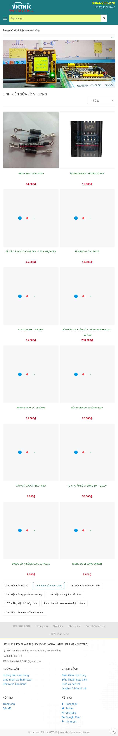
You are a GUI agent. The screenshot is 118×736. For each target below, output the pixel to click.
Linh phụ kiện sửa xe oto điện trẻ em (64, 603)
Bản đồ (7, 708)
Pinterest (69, 721)
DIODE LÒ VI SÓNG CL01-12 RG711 (31, 564)
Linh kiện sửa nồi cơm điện (85, 585)
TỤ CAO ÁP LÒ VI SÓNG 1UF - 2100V (87, 486)
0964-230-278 (103, 3)
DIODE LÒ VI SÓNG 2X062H (87, 564)
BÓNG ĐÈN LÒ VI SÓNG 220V (87, 407)
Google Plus (71, 717)
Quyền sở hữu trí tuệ (74, 688)
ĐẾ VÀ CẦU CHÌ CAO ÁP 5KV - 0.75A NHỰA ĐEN (31, 251)
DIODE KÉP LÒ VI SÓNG (31, 173)
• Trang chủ (41, 626)
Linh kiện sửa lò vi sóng (49, 585)
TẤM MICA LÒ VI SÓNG (87, 251)
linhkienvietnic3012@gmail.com (23, 661)
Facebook (69, 703)
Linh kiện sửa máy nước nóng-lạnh (25, 612)
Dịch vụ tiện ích (71, 684)
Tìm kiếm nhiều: (22, 626)
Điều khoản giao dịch (74, 679)
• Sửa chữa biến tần (95, 626)
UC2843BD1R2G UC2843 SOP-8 (87, 173)
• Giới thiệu (57, 626)
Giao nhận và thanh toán (17, 679)
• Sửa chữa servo (59, 634)
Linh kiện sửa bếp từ (17, 585)
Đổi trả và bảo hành (14, 684)
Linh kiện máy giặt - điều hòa (65, 594)
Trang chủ (9, 703)
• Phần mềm (74, 626)
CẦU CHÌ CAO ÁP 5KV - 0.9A (31, 486)
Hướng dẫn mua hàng (16, 675)
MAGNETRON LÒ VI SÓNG (31, 407)
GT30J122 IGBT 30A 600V (31, 329)
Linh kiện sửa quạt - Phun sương (24, 594)
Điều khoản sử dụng (74, 675)
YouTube (69, 712)
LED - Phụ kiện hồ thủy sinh (21, 603)
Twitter (68, 708)
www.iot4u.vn (83, 732)
